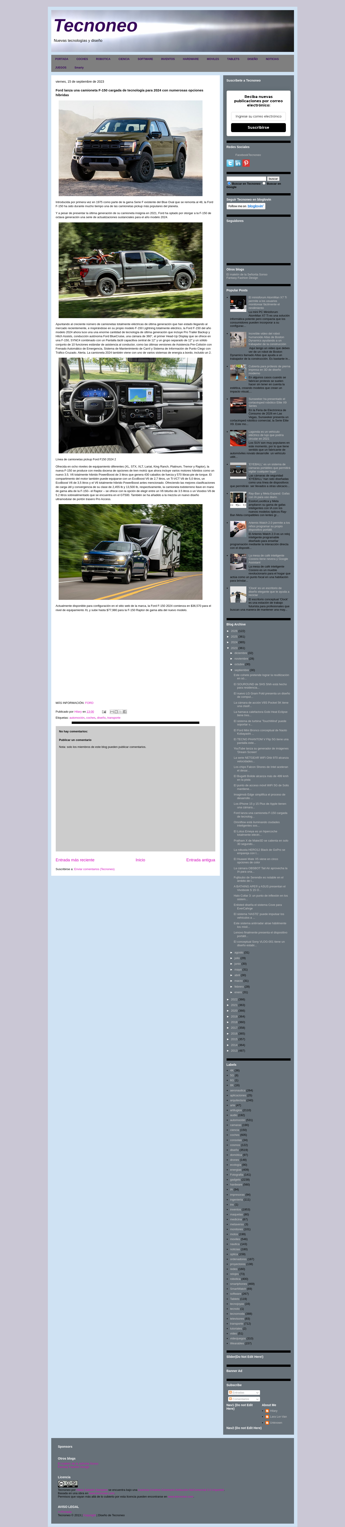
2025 (234, 636)
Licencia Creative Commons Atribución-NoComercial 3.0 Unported (181, 1490)
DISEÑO (252, 59)
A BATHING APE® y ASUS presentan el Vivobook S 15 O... (259, 888)
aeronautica (237, 1090)
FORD (89, 703)
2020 (234, 1010)
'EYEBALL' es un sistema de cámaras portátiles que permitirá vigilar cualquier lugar (269, 468)
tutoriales (236, 1328)
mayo (238, 969)
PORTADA (61, 59)
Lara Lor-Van (278, 1416)
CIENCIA (123, 59)
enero (238, 992)
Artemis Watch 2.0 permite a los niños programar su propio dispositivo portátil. (269, 526)
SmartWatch (238, 1288)
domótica (236, 1155)
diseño (101, 717)
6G (232, 1080)
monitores (236, 1229)
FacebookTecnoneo (248, 155)
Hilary (273, 1410)
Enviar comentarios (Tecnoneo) (94, 869)
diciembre (240, 653)
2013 (234, 1050)
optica (234, 1254)
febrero (239, 986)
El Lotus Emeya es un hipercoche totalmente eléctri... (255, 833)
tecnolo (235, 1308)
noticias (235, 1249)
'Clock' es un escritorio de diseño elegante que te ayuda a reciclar (269, 591)
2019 (234, 1016)
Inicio (140, 860)
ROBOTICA (103, 59)
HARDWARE (191, 59)
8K (232, 1085)
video (233, 1333)
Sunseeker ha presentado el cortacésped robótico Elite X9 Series (268, 402)
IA (231, 1189)
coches (90, 717)
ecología (235, 1164)
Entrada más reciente (75, 860)
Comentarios (239, 1399)
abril (237, 975)
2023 (234, 648)
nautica (235, 1244)
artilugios (236, 1110)
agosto (238, 952)
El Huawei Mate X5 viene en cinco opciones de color (256, 860)
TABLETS (233, 59)
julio (237, 958)
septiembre (241, 670)
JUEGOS (61, 67)
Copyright (89, 1515)
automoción (77, 717)
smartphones (238, 1283)
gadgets (235, 1179)
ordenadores (238, 1259)
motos (234, 1234)
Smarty (79, 67)
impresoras (237, 1194)
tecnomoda (237, 1313)
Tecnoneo (95, 25)
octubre (239, 664)
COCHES (82, 59)
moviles (235, 1239)
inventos (235, 1209)
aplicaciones (238, 1095)
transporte (113, 717)
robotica (235, 1279)
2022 (234, 999)
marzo (238, 980)
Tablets (234, 1299)
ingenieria (236, 1199)
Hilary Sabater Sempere (92, 1490)
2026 (234, 631)
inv (232, 1204)
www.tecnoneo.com (101, 1493)
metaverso (237, 1224)
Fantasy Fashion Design (242, 277)
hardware (236, 1184)
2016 (234, 1033)
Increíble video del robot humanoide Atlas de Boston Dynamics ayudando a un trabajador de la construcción (267, 339)
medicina (236, 1219)
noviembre (241, 658)
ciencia (234, 1130)
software (235, 1293)
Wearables (237, 1343)
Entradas (236, 1392)
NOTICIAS (272, 59)
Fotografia (236, 1174)
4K (232, 1070)
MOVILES (213, 59)
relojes (234, 1274)
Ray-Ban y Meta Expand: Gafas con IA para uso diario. (269, 495)
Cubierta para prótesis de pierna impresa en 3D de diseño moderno (269, 370)
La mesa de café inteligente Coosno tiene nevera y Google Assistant (268, 559)
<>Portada (65, 1512)
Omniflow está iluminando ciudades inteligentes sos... (257, 823)
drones (234, 1159)
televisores (237, 1318)
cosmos (235, 1145)
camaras (235, 1125)
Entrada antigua (200, 860)
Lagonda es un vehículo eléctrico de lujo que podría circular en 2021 (266, 435)
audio (233, 1115)
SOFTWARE (145, 59)
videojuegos (238, 1338)
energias (235, 1169)
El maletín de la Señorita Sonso (247, 274)
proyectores (237, 1264)
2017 (234, 1027)
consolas (236, 1140)
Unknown (276, 1422)
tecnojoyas (237, 1303)
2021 (234, 1005)
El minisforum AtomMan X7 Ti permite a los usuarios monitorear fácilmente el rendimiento (268, 303)
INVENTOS (168, 59)
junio (237, 963)
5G (232, 1075)
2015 (234, 1039)
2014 (234, 1045)
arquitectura (238, 1100)
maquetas (236, 1214)
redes (234, 1269)
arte (232, 1105)
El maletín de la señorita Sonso (78, 1463)
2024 (234, 642)
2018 (234, 1022)
